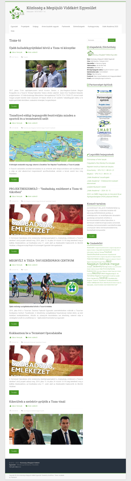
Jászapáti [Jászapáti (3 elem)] (89, 266)
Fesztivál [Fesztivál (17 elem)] (108, 252)
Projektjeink (25, 27)
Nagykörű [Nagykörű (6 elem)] (98, 276)
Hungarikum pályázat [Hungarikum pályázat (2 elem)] (110, 259)
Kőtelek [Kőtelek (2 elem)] (119, 271)
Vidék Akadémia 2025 (110, 27)
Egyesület (14, 27)
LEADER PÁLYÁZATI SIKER (96, 187)
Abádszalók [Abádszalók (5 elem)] (90, 247)
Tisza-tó (25, 57)
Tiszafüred (52, 128)
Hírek (12, 31)
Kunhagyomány (93, 27)
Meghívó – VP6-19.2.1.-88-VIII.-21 (99, 174)
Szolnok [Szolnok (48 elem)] (103, 278)
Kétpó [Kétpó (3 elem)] (101, 269)
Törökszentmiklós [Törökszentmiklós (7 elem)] (112, 280)
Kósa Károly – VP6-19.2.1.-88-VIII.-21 (100, 170)
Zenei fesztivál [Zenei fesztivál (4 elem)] (108, 282)
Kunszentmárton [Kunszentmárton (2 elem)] (117, 266)
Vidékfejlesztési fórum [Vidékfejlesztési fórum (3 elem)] (97, 282)
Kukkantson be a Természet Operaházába (35, 333)
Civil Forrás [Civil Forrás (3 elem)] (113, 250)
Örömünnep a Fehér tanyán (96, 159)
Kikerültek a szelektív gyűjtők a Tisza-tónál (37, 401)
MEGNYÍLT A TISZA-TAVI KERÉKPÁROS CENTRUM (41, 260)
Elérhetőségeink (79, 27)
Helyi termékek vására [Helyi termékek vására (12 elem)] (95, 259)
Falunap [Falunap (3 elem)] (101, 252)
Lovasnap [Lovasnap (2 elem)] (89, 273)
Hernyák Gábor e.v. (15, 467)
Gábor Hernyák (17, 52)
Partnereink (66, 27)
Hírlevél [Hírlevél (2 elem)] (118, 259)
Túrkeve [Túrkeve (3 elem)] (89, 282)
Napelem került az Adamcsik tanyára (100, 167)
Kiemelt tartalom (96, 203)
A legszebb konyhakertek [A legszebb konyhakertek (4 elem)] (103, 250)
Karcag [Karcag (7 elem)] (104, 267)
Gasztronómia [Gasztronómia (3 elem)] (103, 254)
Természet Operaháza (45, 201)
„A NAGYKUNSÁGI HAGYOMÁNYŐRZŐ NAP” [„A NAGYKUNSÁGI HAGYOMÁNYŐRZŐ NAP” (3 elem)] (105, 285)
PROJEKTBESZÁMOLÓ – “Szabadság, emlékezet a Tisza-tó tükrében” (45, 190)
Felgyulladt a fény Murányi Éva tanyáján (101, 163)
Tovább (91, 236)
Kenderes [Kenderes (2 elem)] (110, 266)
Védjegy (35, 27)
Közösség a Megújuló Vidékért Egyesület (61, 7)
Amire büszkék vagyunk (50, 27)
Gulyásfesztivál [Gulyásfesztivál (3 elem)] (112, 254)
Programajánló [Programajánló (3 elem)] (106, 276)
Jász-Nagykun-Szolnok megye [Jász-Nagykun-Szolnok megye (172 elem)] (103, 262)
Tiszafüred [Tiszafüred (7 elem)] (102, 280)
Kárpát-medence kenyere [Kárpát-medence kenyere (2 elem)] (93, 269)
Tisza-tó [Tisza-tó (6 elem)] (95, 280)
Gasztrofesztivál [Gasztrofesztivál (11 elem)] (93, 254)
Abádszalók (26, 342)
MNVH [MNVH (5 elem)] (103, 273)
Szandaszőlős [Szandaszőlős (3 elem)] (95, 278)
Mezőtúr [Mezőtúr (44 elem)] (96, 273)
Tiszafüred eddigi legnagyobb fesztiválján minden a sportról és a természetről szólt (42, 117)
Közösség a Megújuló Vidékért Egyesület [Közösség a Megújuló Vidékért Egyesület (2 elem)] (107, 271)
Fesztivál (25, 128)
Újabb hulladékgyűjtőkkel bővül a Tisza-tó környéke (42, 48)
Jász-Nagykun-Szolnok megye (36, 128)
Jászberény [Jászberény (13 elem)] (97, 267)
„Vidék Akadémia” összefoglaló (98, 177)
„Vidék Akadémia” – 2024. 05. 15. (99, 191)
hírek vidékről (32, 52)
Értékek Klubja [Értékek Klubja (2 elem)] (116, 282)
